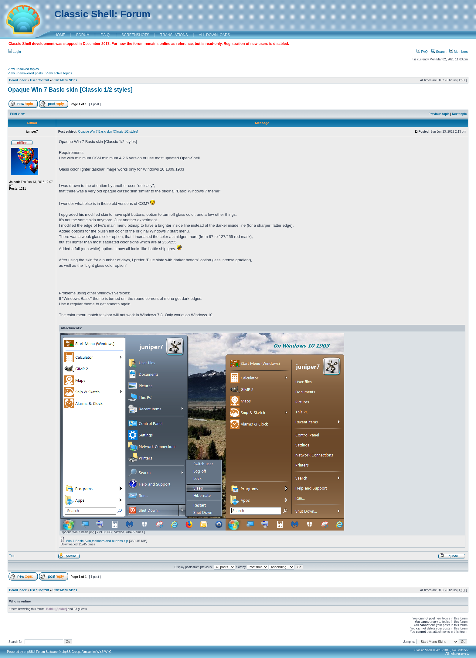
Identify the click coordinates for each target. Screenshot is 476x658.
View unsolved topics (23, 69)
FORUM (83, 35)
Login (14, 51)
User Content (39, 80)
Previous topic (439, 114)
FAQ (422, 51)
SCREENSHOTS (135, 35)
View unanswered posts (25, 73)
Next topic (459, 114)
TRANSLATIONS (174, 35)
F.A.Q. (105, 35)
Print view (17, 114)
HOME (59, 35)
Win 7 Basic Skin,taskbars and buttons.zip (97, 541)
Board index (18, 80)
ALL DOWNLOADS (214, 35)
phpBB (28, 651)
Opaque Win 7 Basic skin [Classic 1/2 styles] (70, 89)
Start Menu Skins (65, 80)
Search (439, 51)
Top (12, 556)
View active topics (59, 73)
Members (458, 51)
